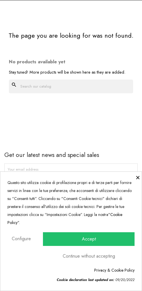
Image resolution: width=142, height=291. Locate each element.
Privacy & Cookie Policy (114, 270)
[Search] (71, 86)
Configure (21, 238)
